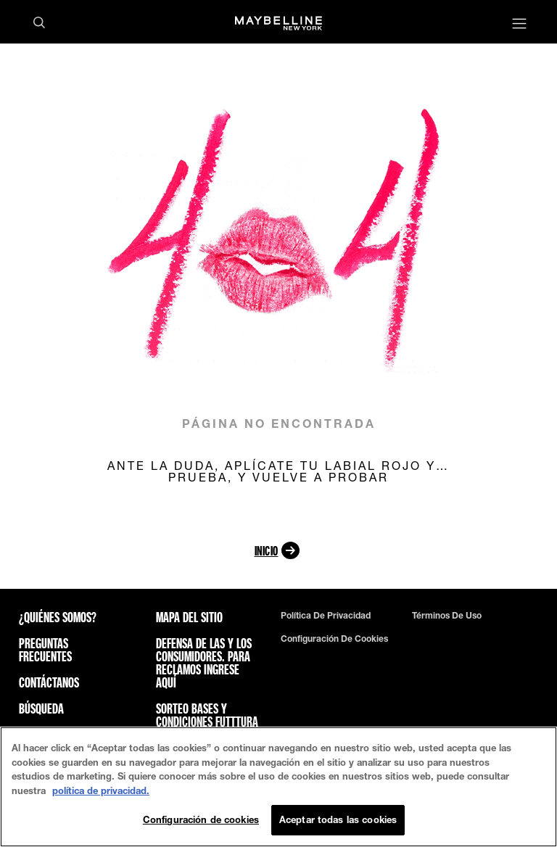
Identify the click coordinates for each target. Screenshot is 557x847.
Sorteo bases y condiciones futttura (207, 715)
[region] (278, 787)
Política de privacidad (326, 616)
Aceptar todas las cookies (338, 819)
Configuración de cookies (334, 639)
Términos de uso (447, 616)
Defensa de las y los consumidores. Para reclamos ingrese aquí (204, 663)
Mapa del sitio (189, 617)
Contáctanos (49, 682)
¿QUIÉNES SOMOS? (57, 617)
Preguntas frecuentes (45, 650)
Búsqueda (41, 708)
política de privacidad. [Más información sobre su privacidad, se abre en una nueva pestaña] (100, 790)
